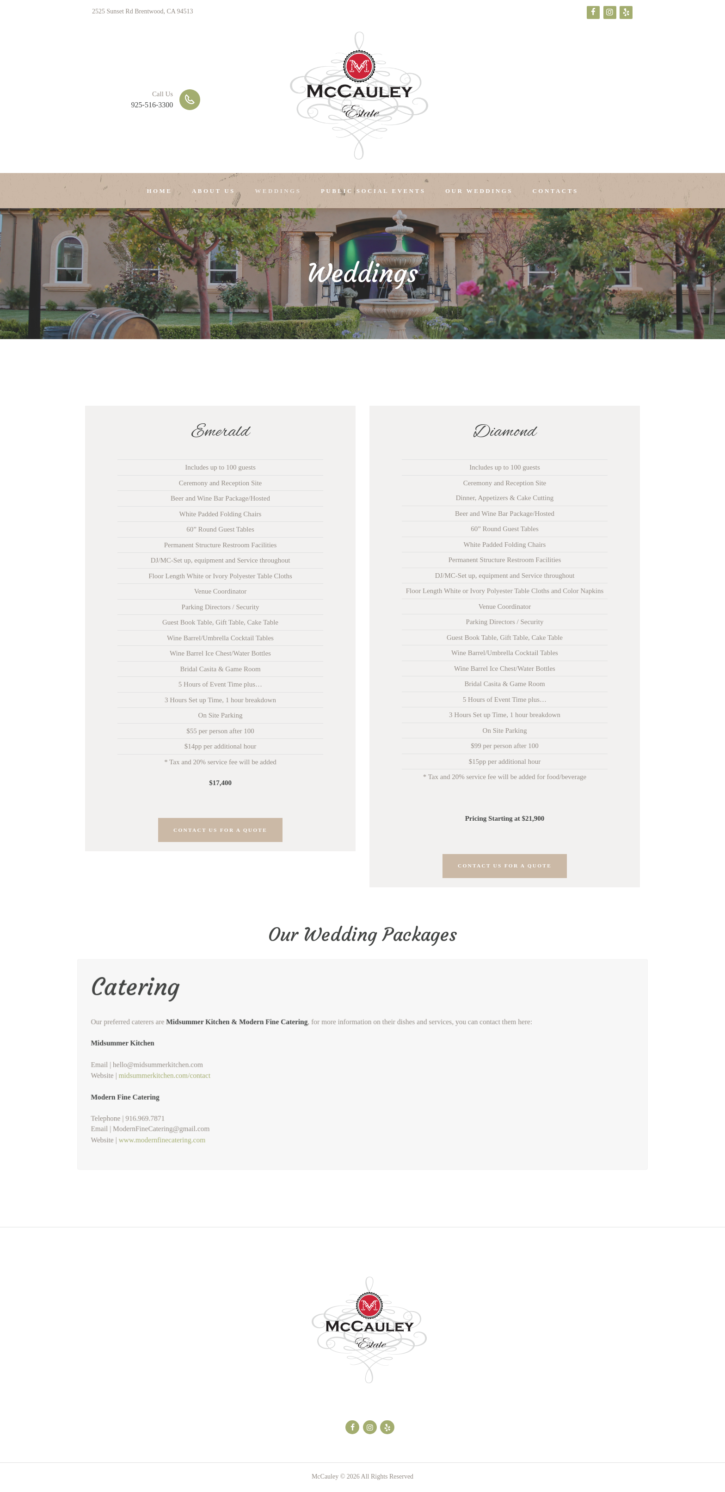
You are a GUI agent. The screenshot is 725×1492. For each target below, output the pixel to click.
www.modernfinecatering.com (149, 1146)
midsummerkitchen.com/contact (152, 1077)
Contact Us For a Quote (220, 830)
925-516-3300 (152, 105)
